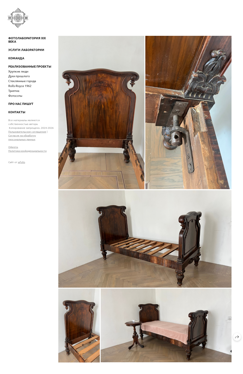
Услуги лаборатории (26, 50)
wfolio (21, 162)
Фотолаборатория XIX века (27, 39)
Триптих (13, 91)
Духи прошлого (19, 76)
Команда (16, 58)
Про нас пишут (20, 104)
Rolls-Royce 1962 (19, 86)
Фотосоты (15, 95)
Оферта (13, 147)
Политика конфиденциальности (27, 150)
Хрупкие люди (18, 71)
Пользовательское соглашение (27, 131)
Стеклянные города (22, 81)
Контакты (16, 112)
